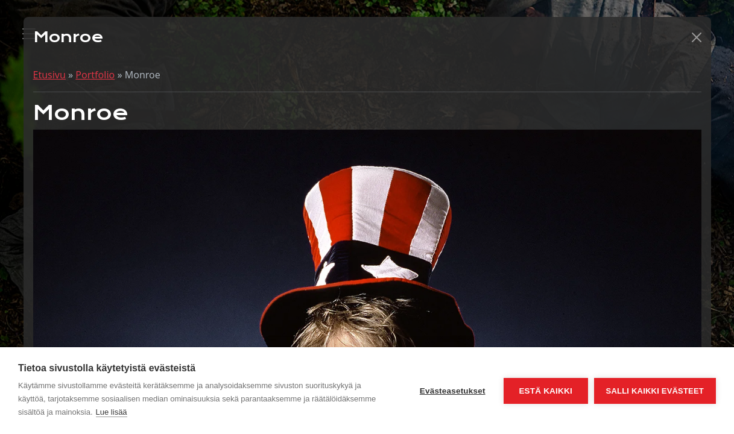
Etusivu (49, 74)
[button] (696, 37)
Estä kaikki (545, 390)
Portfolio (95, 74)
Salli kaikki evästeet (655, 390)
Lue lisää (111, 412)
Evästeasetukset (453, 390)
